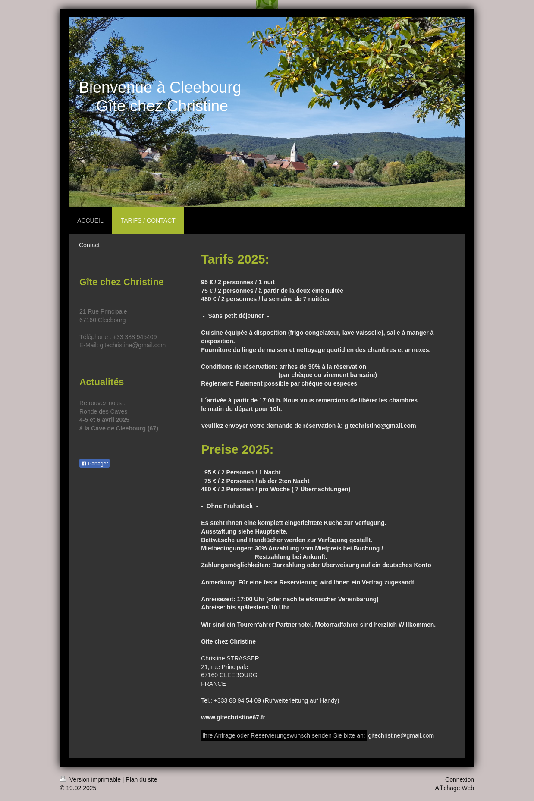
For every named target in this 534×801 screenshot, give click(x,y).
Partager (94, 464)
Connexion (459, 779)
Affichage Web (454, 788)
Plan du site (141, 779)
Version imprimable (91, 779)
